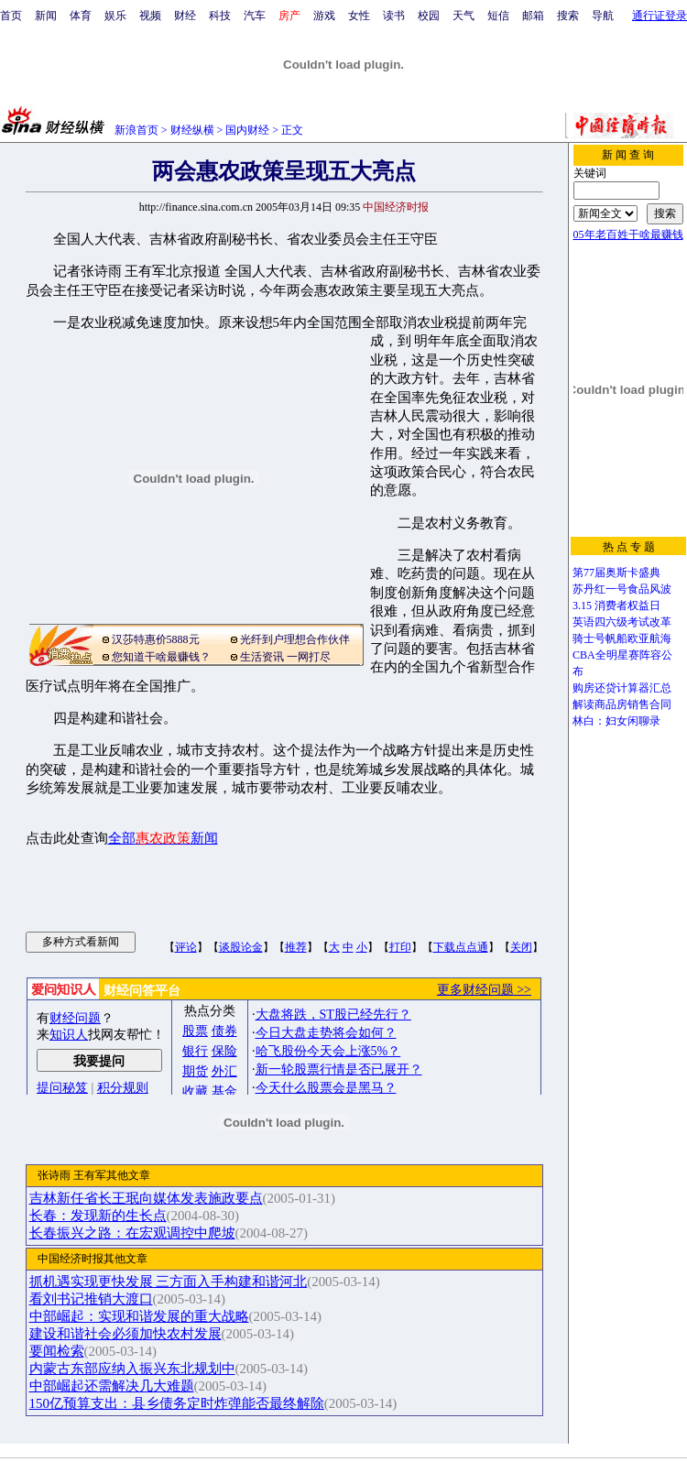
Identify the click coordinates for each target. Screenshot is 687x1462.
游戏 (324, 15)
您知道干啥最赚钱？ (161, 656)
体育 (81, 15)
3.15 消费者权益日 (616, 605)
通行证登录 (659, 15)
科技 (220, 15)
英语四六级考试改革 (621, 622)
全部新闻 (163, 838)
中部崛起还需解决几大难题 (111, 1386)
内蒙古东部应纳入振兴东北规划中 (132, 1368)
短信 (498, 15)
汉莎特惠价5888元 (156, 639)
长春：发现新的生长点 (98, 1215)
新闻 (46, 15)
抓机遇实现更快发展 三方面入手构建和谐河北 (168, 1281)
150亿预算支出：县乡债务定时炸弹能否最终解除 (176, 1403)
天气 (463, 15)
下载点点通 (460, 947)
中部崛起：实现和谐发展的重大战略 (139, 1316)
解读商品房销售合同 (621, 704)
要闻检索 (56, 1351)
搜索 (568, 15)
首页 (11, 15)
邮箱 (533, 15)
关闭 (521, 947)
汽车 (255, 15)
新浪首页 (136, 130)
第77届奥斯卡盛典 (616, 572)
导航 (603, 15)
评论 (186, 947)
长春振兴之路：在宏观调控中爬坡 (132, 1233)
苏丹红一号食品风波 (621, 589)
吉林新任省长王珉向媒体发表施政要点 (146, 1198)
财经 (185, 15)
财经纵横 (192, 130)
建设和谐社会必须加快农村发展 (125, 1333)
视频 (150, 15)
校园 (429, 15)
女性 (359, 15)
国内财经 (247, 130)
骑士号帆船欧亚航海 (621, 638)
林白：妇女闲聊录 (616, 721)
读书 (394, 15)
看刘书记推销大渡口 (91, 1299)
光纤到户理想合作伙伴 (295, 639)
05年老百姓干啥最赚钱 (628, 234)
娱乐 (115, 15)
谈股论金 (241, 947)
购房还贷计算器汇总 (621, 688)
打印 (400, 947)
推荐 (296, 947)
